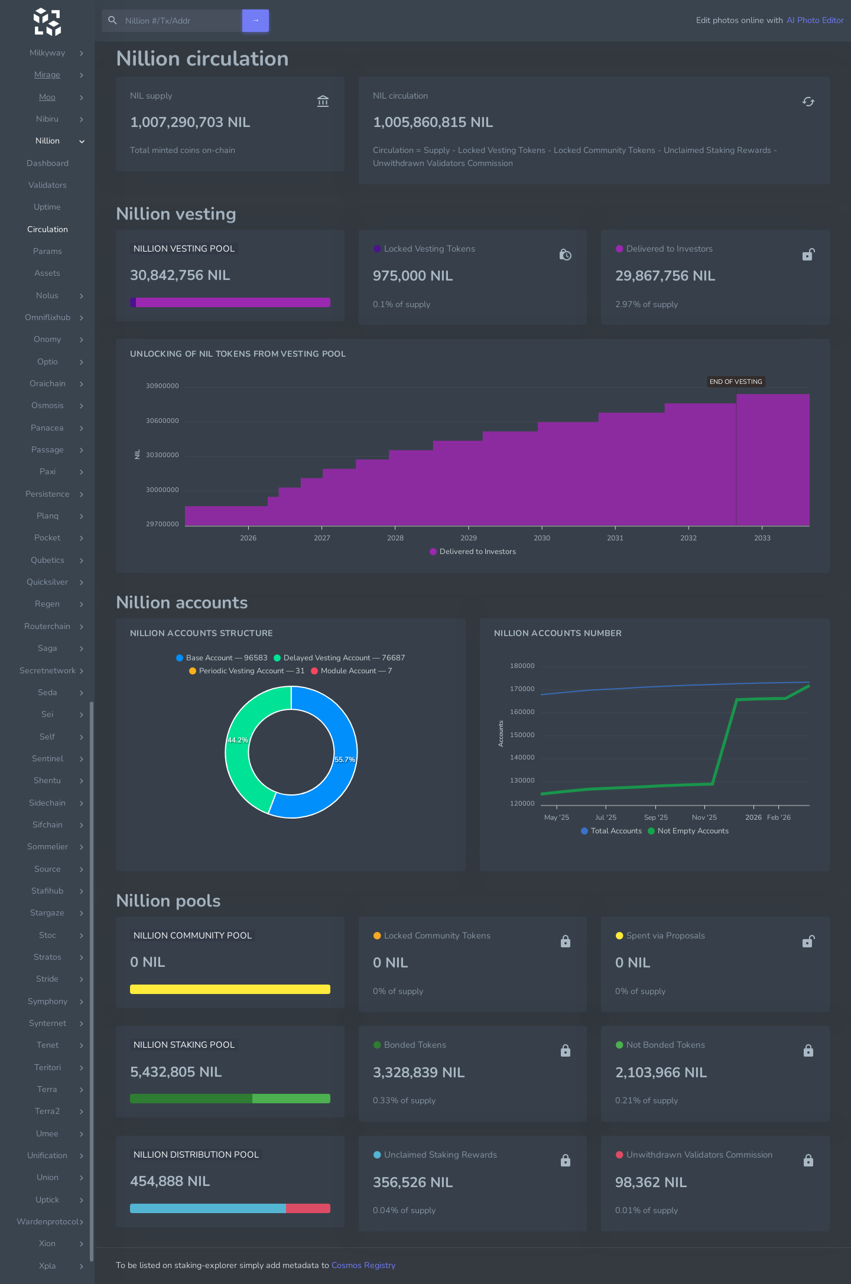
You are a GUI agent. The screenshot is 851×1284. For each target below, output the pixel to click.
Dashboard (48, 554)
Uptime (47, 598)
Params (47, 642)
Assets (47, 664)
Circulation (47, 621)
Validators (47, 576)
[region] (47, 662)
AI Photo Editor (815, 20)
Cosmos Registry (363, 1265)
